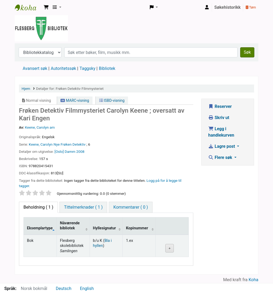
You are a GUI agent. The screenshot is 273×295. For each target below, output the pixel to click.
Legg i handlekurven (221, 132)
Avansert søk (35, 68)
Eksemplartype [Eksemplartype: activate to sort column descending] (40, 228)
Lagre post (222, 146)
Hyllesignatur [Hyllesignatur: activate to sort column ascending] (104, 228)
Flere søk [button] (220, 157)
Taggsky (87, 68)
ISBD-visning (112, 100)
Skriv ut (218, 117)
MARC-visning (75, 100)
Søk (247, 52)
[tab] (83, 207)
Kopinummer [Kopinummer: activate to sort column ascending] (137, 228)
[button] (46, 7)
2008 (80, 151)
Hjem (26, 88)
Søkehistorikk (227, 7)
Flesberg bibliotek (28, 7)
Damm (70, 151)
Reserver (220, 106)
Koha (253, 279)
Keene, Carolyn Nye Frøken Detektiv (57, 144)
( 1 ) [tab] (38, 207)
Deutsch (63, 288)
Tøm (251, 7)
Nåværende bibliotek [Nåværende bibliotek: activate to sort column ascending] (70, 225)
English (87, 288)
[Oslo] (59, 151)
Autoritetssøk (63, 68)
